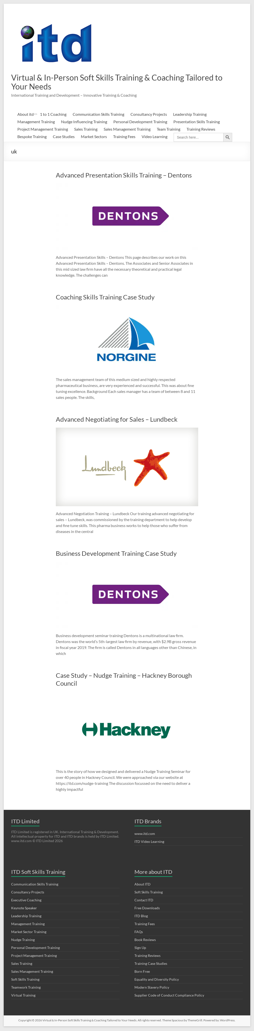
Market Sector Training (28, 933)
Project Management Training (42, 130)
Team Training (168, 130)
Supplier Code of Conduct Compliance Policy (169, 996)
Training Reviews (201, 130)
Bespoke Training (32, 137)
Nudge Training (23, 941)
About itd (25, 115)
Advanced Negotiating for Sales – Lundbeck (117, 420)
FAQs (138, 933)
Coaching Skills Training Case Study (105, 298)
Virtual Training (23, 996)
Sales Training (85, 130)
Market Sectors (94, 137)
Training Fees (124, 137)
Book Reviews (145, 941)
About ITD (142, 885)
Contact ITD (143, 901)
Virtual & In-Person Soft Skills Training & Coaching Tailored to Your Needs (107, 82)
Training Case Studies (150, 964)
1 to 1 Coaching (53, 115)
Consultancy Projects (148, 115)
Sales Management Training (127, 130)
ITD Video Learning (149, 842)
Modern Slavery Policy (151, 988)
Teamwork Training (26, 988)
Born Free (142, 972)
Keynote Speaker (24, 909)
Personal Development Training (140, 122)
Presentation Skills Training (196, 122)
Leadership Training (190, 115)
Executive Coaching (26, 901)
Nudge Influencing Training (84, 122)
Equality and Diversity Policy (156, 980)
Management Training (36, 122)
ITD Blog (141, 917)
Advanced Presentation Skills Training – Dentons (124, 176)
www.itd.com (144, 834)
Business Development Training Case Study (116, 554)
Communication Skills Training (98, 115)
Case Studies (64, 137)
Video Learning (154, 137)
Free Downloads (147, 909)
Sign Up (140, 948)
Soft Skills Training (25, 980)
